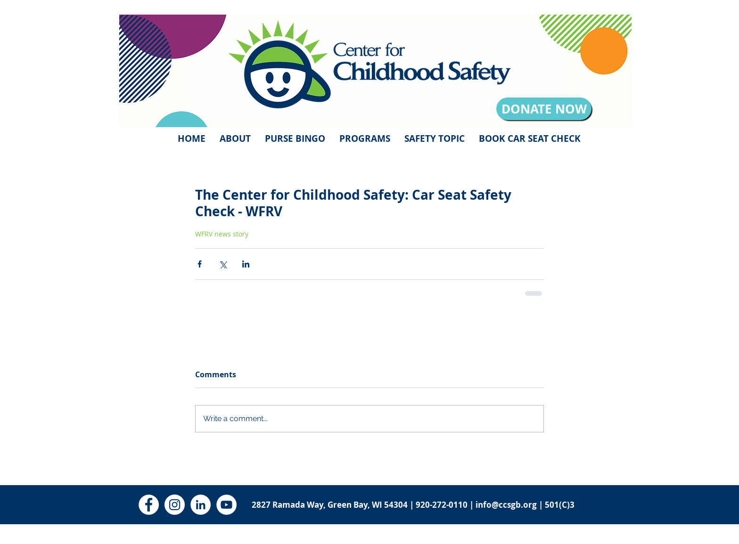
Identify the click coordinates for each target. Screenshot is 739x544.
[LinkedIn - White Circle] (200, 505)
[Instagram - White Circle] (174, 505)
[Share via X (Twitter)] (222, 264)
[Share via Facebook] (199, 264)
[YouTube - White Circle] (226, 505)
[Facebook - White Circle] (149, 505)
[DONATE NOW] (543, 108)
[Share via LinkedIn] (245, 264)
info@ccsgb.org (506, 504)
